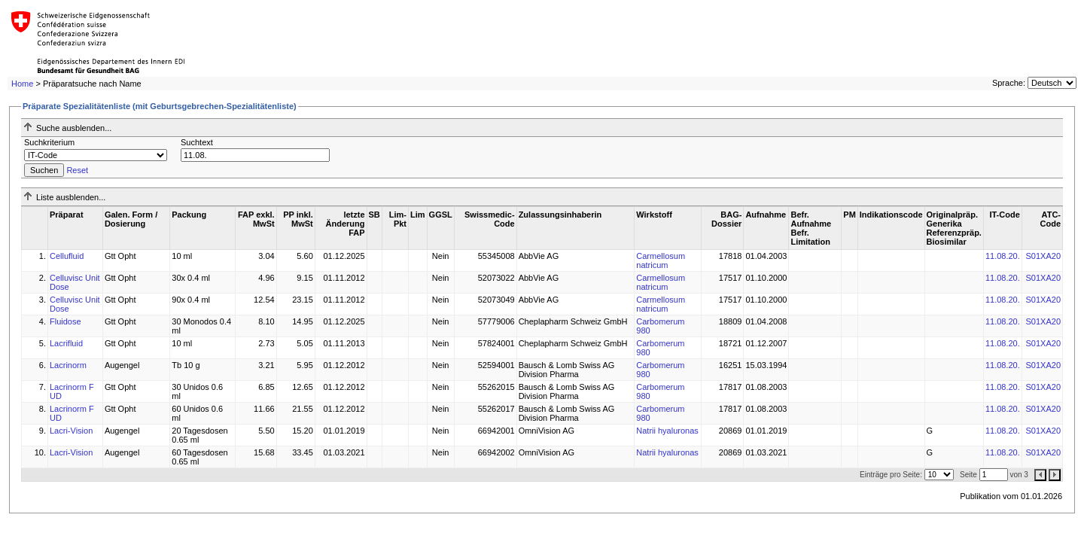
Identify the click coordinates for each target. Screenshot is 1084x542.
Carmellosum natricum (660, 260)
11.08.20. (1002, 255)
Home (22, 83)
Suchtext (197, 142)
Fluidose (65, 321)
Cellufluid (67, 255)
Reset (77, 170)
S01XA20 (1043, 255)
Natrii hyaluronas (667, 430)
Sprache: (1008, 82)
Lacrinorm (68, 365)
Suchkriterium (49, 142)
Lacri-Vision (71, 430)
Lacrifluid (66, 343)
